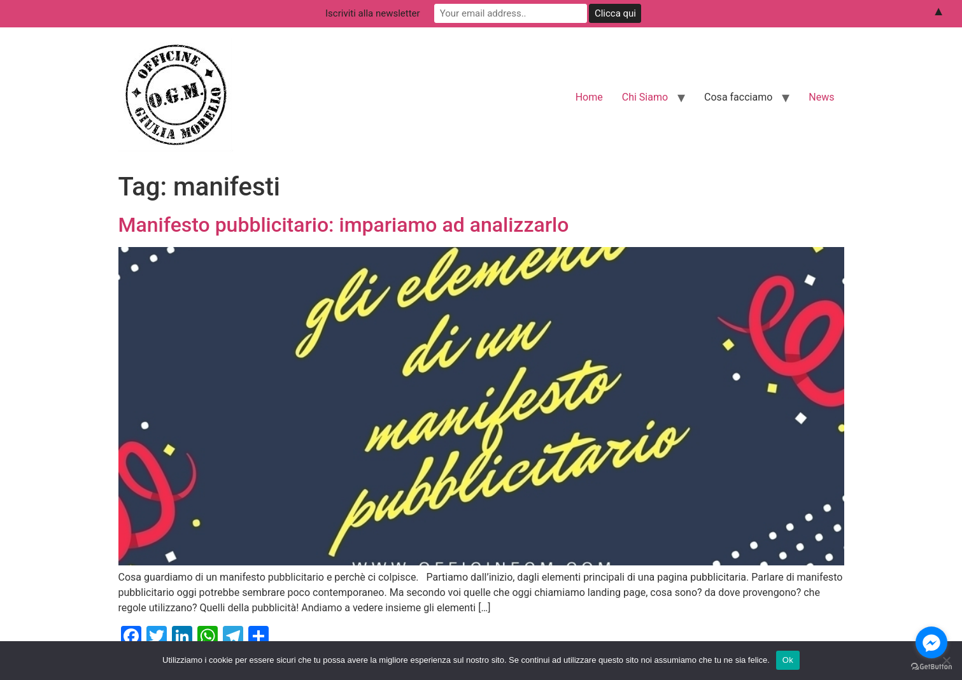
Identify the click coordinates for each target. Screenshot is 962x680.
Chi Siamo (645, 97)
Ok (787, 660)
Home (589, 97)
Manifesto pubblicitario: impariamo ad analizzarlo (343, 225)
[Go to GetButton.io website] (931, 667)
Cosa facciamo (738, 97)
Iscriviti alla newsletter (372, 13)
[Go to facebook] (931, 642)
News (821, 97)
